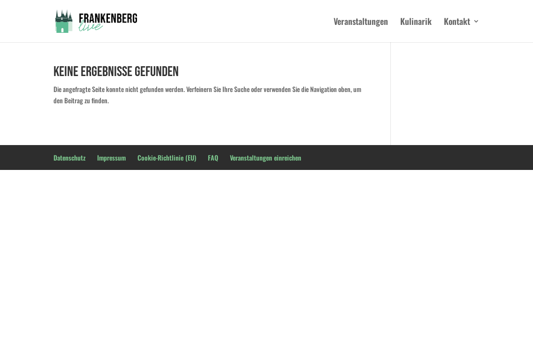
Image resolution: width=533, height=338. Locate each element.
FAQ (213, 157)
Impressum (111, 157)
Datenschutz (69, 157)
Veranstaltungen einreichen (265, 157)
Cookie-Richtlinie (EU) (166, 157)
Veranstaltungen (361, 22)
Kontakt (457, 22)
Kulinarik (416, 22)
